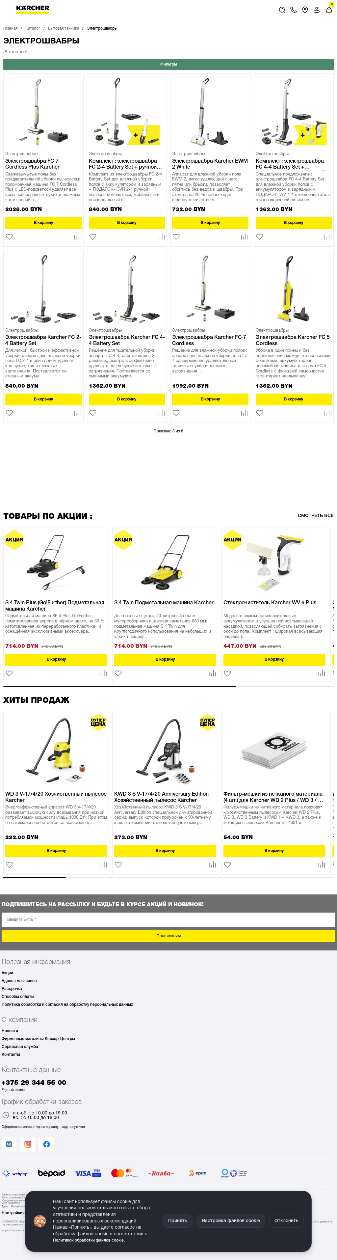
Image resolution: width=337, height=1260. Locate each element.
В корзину (43, 223)
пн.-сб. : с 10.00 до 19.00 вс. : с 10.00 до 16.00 (34, 1115)
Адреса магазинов (19, 981)
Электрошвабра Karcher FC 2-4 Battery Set (43, 340)
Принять (177, 1221)
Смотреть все (316, 516)
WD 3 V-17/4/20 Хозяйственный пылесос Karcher (56, 797)
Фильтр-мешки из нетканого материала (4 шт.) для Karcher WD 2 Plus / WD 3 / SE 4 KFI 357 (273, 798)
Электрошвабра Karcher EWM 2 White (210, 164)
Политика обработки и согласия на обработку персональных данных (67, 1004)
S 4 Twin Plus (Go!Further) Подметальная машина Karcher (54, 606)
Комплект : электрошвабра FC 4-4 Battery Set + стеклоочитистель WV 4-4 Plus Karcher (294, 165)
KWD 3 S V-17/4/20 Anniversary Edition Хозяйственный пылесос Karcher (161, 797)
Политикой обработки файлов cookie (88, 1240)
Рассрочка (12, 989)
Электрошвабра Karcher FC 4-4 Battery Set (127, 340)
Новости (10, 1031)
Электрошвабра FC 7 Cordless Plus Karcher (32, 164)
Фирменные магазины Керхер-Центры (38, 1039)
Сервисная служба (20, 1047)
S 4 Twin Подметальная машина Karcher (164, 603)
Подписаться (169, 936)
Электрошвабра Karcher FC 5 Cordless (293, 340)
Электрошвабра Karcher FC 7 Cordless (209, 340)
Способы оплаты (18, 997)
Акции (7, 973)
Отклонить (286, 1221)
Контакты (11, 1054)
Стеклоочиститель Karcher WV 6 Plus (269, 603)
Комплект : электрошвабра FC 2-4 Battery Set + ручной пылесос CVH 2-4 (123, 165)
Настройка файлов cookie (231, 1221)
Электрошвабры (21, 154)
